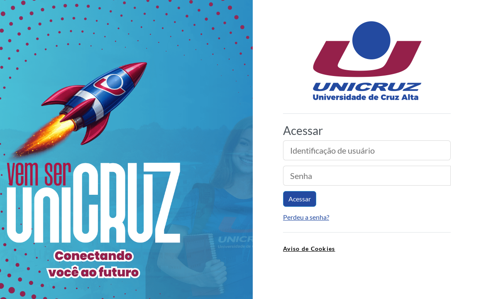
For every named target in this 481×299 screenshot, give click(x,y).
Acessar (299, 199)
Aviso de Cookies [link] (309, 248)
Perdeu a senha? (306, 217)
